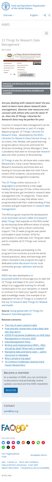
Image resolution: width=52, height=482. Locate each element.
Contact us (12, 462)
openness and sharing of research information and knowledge (25, 84)
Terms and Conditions (28, 462)
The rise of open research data (21, 325)
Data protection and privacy (14, 465)
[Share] (43, 15)
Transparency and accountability (34, 468)
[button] (48, 15)
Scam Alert (33, 465)
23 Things (7, 160)
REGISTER (11, 390)
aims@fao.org (11, 411)
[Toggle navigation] (46, 33)
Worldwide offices (39, 455)
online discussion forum (24, 263)
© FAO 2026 (6, 475)
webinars (27, 266)
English (34, 15)
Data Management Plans (18, 341)
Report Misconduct (10, 468)
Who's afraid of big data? (18, 358)
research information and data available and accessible (23, 91)
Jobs (4, 462)
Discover (7, 15)
